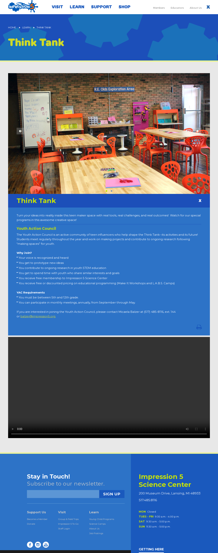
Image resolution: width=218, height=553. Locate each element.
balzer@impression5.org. (38, 316)
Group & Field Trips (68, 519)
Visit (57, 6)
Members (159, 7)
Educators (177, 7)
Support (101, 6)
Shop (124, 6)
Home (12, 27)
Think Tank (44, 27)
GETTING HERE (151, 549)
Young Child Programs (101, 519)
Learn (77, 6)
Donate (31, 523)
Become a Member (37, 519)
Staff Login (64, 528)
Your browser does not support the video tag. (109, 387)
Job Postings (96, 533)
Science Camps (97, 523)
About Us (196, 7)
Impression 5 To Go (68, 523)
